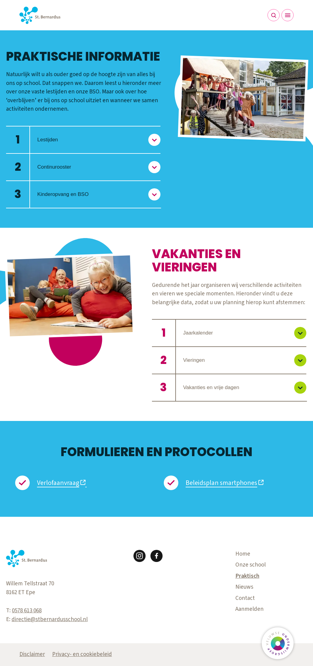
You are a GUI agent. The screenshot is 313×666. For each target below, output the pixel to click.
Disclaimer (32, 654)
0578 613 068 (27, 611)
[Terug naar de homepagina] (39, 15)
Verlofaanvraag (58, 483)
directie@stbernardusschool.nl (50, 619)
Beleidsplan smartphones (221, 483)
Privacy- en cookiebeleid (82, 654)
